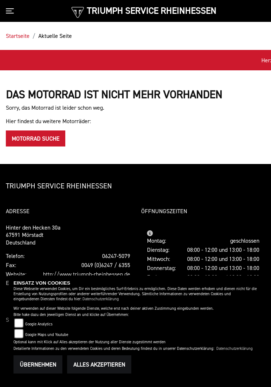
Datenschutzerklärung (100, 299)
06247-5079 (116, 255)
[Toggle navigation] (11, 10)
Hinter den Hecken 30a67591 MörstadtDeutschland (33, 235)
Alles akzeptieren (99, 364)
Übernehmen (38, 364)
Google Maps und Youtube (46, 334)
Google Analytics (39, 324)
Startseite (18, 35)
